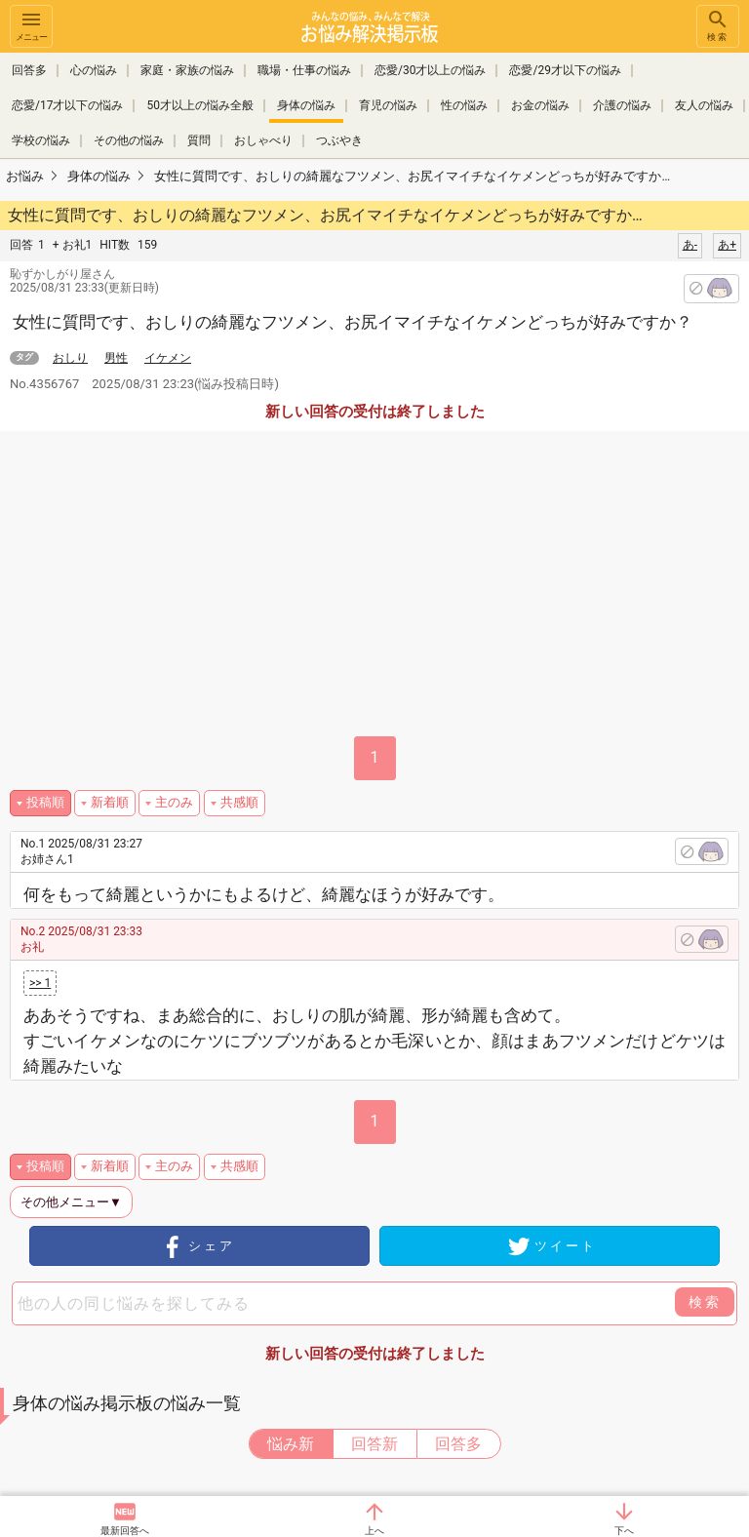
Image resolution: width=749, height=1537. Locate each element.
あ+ (727, 245)
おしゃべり (263, 140)
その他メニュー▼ (71, 1202)
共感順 (239, 802)
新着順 (110, 802)
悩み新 (290, 1444)
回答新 (374, 1444)
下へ (624, 1530)
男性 (116, 358)
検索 (717, 25)
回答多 (29, 70)
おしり (70, 358)
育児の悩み (388, 105)
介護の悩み (622, 105)
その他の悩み (129, 140)
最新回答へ (124, 1530)
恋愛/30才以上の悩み (430, 70)
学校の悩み (41, 140)
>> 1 (40, 983)
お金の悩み (540, 105)
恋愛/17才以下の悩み (67, 105)
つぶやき (339, 140)
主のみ (174, 802)
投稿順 (45, 802)
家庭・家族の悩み (187, 70)
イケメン (167, 358)
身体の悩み (306, 105)
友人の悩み (704, 105)
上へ (374, 1530)
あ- (690, 245)
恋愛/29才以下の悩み (564, 70)
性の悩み (464, 105)
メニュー (31, 25)
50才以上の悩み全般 (200, 105)
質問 (199, 140)
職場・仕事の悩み (304, 70)
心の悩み (93, 70)
